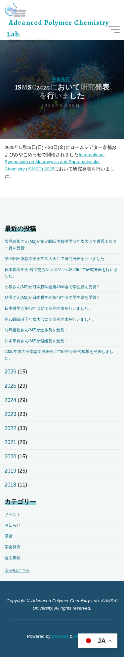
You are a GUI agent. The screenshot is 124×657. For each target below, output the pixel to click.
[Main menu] (114, 30)
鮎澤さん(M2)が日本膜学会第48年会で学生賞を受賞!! (52, 297)
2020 (11, 456)
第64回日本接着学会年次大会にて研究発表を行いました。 (56, 258)
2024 (11, 400)
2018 (11, 485)
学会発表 (60, 78)
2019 (11, 471)
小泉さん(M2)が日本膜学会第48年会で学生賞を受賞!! (52, 287)
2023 (11, 414)
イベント (13, 514)
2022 (11, 428)
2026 (11, 371)
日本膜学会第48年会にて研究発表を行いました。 (49, 308)
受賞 (9, 536)
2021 (11, 442)
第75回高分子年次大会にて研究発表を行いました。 (51, 319)
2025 (11, 386)
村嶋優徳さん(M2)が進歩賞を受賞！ (36, 330)
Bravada (59, 636)
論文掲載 (13, 558)
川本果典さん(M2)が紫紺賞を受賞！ (36, 341)
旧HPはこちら (17, 570)
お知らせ (13, 525)
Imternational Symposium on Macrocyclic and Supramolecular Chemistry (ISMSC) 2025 (54, 161)
